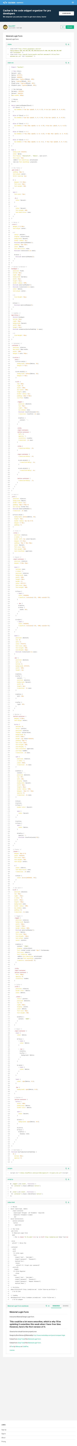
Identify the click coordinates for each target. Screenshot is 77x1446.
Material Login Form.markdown (18, 1306)
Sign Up (4, 1430)
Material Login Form (34, 1339)
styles (10, 44)
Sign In (4, 1434)
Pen (12, 1346)
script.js (10, 1179)
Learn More (66, 13)
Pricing (4, 1441)
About (3, 1438)
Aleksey (17, 1346)
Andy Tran (21, 1339)
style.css (10, 63)
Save (69, 27)
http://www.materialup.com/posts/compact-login (49, 1335)
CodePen (25, 1346)
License (12, 1350)
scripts (10, 1168)
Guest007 (12, 26)
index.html (11, 1202)
